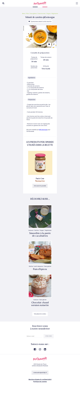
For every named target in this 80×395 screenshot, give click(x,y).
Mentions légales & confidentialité (40, 379)
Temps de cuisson (45, 57)
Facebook (35, 349)
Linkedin (45, 349)
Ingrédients (31, 77)
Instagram (40, 349)
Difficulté (46, 66)
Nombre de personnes (34, 67)
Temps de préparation (34, 58)
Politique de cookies (40, 382)
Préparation (31, 99)
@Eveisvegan (43, 130)
